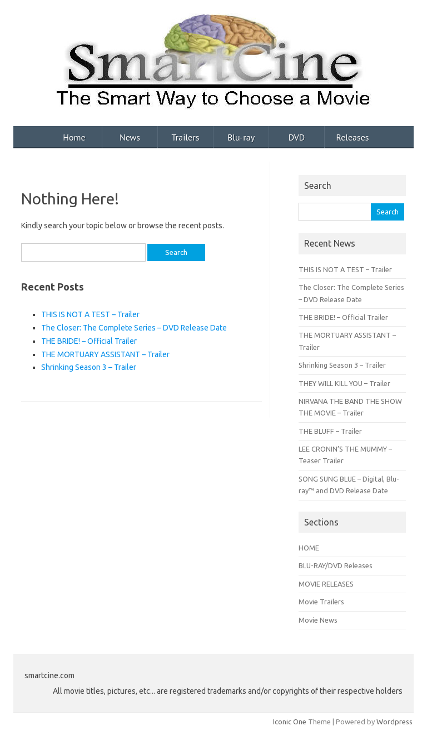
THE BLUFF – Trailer (330, 431)
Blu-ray (241, 137)
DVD (297, 137)
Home (74, 137)
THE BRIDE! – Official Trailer (89, 341)
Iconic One (289, 721)
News (130, 137)
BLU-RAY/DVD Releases (336, 565)
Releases (352, 137)
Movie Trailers (321, 601)
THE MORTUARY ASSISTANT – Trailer (105, 354)
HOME (309, 548)
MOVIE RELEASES (326, 584)
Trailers (186, 137)
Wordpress (394, 721)
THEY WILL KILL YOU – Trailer (344, 383)
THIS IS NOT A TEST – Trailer (90, 314)
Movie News (318, 620)
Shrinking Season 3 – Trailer (88, 367)
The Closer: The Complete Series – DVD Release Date (134, 327)
